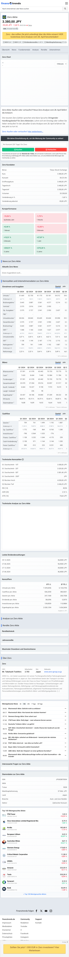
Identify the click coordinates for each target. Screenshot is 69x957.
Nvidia (9, 827)
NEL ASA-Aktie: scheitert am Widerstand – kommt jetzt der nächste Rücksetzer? (32, 738)
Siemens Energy (13, 848)
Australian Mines (13, 841)
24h (28, 704)
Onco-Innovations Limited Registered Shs (22, 821)
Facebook (24, 933)
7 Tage (33, 704)
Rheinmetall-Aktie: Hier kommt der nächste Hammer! (27, 712)
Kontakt (38, 922)
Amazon (10, 868)
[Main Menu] (66, 3)
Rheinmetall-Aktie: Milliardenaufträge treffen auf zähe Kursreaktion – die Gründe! (34, 755)
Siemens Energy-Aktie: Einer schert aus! (22, 716)
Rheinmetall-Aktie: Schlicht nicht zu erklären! (24, 708)
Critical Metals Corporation (17, 854)
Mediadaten (7, 926)
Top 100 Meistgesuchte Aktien (35, 894)
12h (24, 704)
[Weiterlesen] (65, 709)
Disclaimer (6, 930)
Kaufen (19, 149)
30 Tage (40, 704)
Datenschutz (7, 933)
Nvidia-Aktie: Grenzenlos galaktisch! (21, 733)
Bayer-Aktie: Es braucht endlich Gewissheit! (23, 747)
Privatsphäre (7, 937)
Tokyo (30, 25)
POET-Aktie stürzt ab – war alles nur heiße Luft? (25, 743)
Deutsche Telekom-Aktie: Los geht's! (21, 724)
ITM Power (11, 814)
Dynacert (10, 881)
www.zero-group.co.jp (53, 671)
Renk (9, 888)
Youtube (24, 926)
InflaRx (9, 861)
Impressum (6, 922)
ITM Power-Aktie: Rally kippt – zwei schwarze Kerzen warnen (29, 720)
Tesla (9, 874)
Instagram (25, 937)
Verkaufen (52, 149)
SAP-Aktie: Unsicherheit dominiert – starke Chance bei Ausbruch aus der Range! (34, 729)
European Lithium (13, 834)
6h (20, 704)
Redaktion (25, 922)
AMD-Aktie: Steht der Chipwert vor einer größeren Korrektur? (29, 751)
